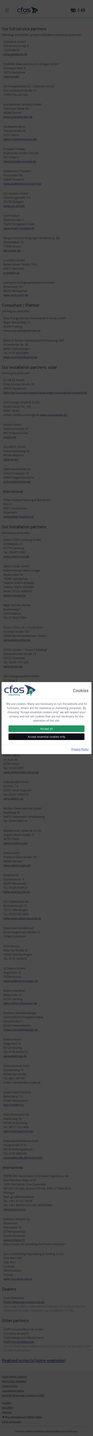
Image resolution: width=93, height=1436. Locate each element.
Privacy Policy (80, 749)
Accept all (46, 729)
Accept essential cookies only (46, 737)
